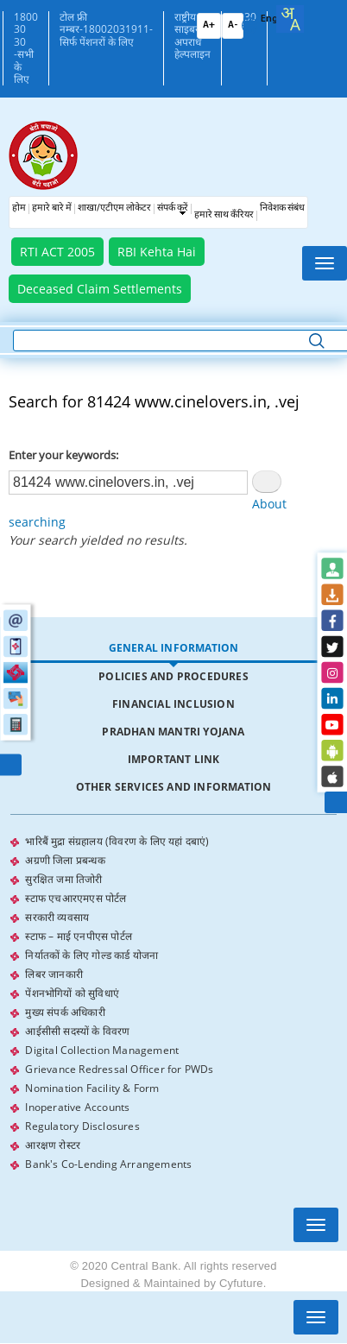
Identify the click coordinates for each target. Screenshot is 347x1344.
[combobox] (290, 19)
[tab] (173, 648)
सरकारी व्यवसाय (57, 917)
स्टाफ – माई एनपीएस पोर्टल (78, 936)
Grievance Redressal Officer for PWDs (119, 1069)
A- (232, 25)
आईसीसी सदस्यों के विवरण (77, 1031)
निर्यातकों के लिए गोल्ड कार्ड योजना (91, 955)
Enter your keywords (62, 455)
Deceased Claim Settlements (99, 289)
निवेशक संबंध (282, 208)
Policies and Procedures (173, 676)
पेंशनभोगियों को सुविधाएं (72, 993)
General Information (174, 647)
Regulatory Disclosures (82, 1126)
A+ (209, 25)
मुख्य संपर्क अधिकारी (64, 1012)
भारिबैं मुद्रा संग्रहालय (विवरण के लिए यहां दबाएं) (117, 841)
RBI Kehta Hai (156, 251)
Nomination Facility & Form (92, 1088)
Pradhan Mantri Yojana (173, 731)
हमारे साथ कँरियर (224, 215)
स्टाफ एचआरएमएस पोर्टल (75, 898)
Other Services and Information (174, 786)
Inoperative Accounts (77, 1107)
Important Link (174, 759)
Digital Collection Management (102, 1050)
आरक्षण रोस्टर (52, 1145)
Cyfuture (241, 1283)
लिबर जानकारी (54, 974)
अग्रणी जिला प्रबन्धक (64, 860)
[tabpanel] (173, 1003)
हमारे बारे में (52, 208)
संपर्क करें (172, 208)
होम (19, 208)
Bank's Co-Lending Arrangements (108, 1164)
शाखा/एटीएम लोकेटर (114, 208)
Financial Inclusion (173, 704)
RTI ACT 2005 (57, 251)
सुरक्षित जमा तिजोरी (63, 879)
